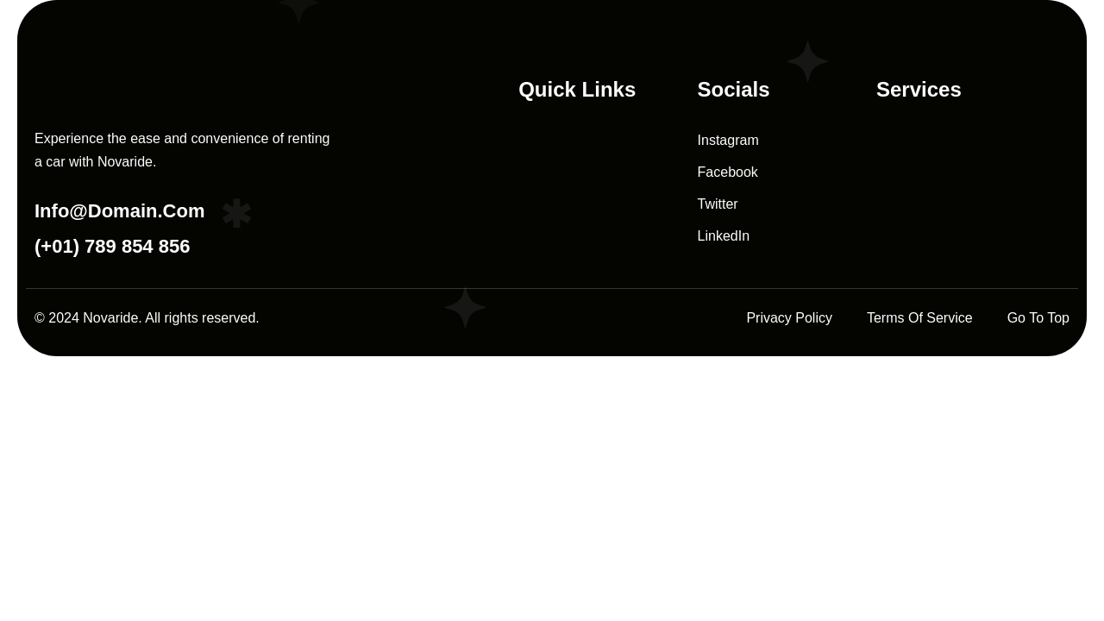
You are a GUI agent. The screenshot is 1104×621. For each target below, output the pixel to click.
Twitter (718, 204)
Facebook (728, 172)
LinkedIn (724, 236)
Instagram (728, 140)
